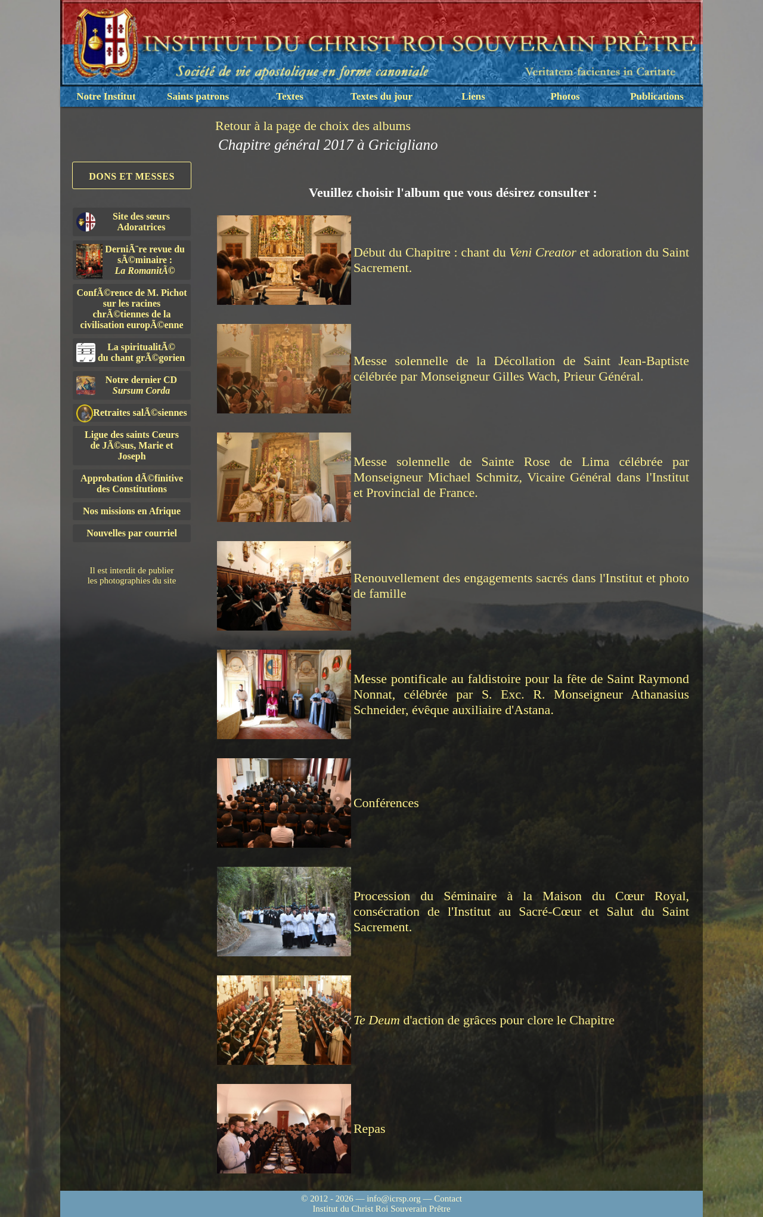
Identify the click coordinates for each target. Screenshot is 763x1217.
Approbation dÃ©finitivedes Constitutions (131, 483)
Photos (564, 96)
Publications (657, 96)
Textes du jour (381, 96)
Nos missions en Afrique (132, 511)
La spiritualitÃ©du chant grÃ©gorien (130, 352)
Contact (448, 1198)
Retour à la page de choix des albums (313, 125)
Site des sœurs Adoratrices (123, 221)
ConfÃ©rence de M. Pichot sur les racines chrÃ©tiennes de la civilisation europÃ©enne (132, 309)
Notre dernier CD (126, 385)
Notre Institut (105, 96)
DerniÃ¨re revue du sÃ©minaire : (130, 261)
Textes (289, 96)
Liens (473, 96)
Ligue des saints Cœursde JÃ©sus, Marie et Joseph (132, 445)
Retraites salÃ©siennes (131, 413)
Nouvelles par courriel (131, 533)
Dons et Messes (132, 176)
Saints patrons (198, 96)
